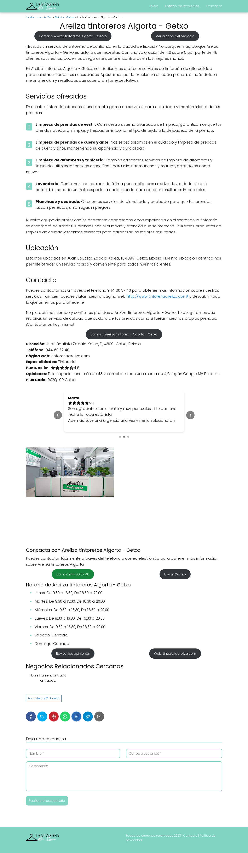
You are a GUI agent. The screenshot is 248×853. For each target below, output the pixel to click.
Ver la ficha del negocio (175, 36)
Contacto (214, 6)
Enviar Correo (175, 574)
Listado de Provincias (182, 6)
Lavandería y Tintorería (43, 698)
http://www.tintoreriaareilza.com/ (157, 296)
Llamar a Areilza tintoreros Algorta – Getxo (73, 36)
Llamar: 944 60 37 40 (73, 574)
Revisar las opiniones (73, 653)
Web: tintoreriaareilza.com (175, 653)
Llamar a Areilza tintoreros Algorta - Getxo (124, 334)
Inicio (154, 6)
